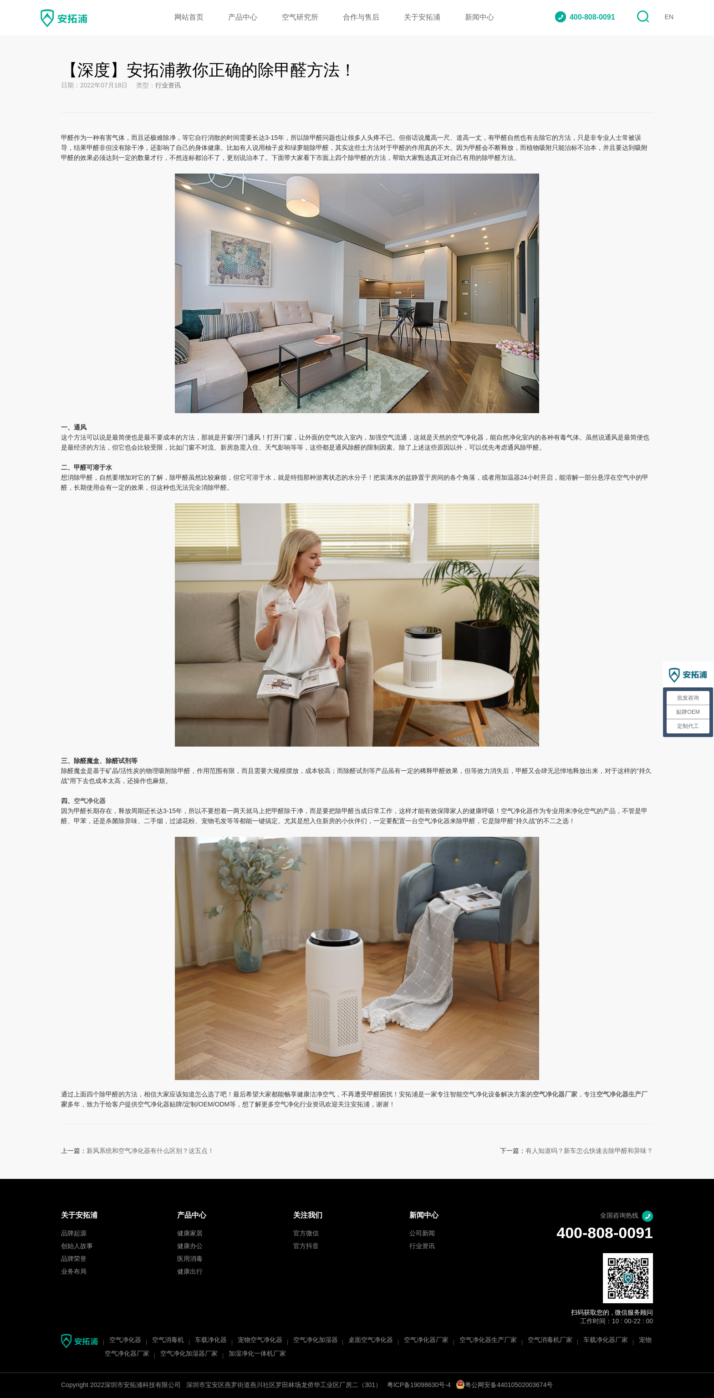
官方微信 (306, 1233)
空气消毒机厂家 (550, 1340)
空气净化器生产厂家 (488, 1340)
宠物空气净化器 (260, 1340)
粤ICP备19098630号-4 (419, 1385)
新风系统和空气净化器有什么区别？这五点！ (150, 1151)
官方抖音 (306, 1246)
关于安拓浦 (422, 17)
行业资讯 (168, 85)
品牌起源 (74, 1233)
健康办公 (190, 1246)
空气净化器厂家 (426, 1340)
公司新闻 (422, 1233)
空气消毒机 (168, 1340)
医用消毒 (190, 1259)
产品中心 (242, 17)
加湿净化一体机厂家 (257, 1354)
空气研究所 (300, 17)
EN (669, 17)
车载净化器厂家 (605, 1340)
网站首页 (189, 17)
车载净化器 (211, 1340)
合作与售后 (361, 17)
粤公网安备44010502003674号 (504, 1385)
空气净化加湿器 (315, 1340)
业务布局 (74, 1272)
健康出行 (190, 1272)
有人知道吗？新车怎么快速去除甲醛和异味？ (589, 1151)
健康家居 (190, 1233)
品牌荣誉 (74, 1259)
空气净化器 (90, 801)
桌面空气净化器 (370, 1340)
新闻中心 (479, 17)
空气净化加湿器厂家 (189, 1354)
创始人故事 (77, 1246)
